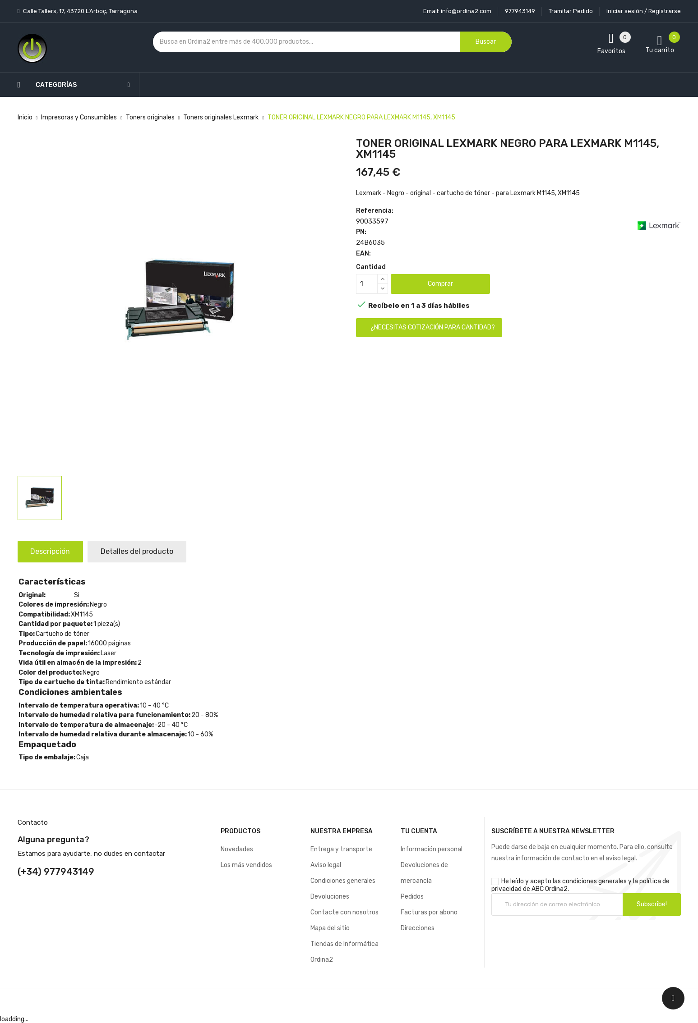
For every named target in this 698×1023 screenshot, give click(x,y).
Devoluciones (329, 896)
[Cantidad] (367, 284)
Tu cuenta (419, 831)
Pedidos (412, 896)
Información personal (431, 849)
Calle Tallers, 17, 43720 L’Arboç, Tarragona (80, 11)
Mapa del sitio (330, 928)
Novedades (237, 849)
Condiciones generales (342, 881)
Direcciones (418, 928)
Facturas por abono (429, 912)
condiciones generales (594, 881)
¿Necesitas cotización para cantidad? (432, 327)
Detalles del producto (138, 551)
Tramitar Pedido (571, 11)
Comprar (440, 284)
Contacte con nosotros (344, 912)
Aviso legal (325, 865)
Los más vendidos (246, 865)
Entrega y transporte (341, 849)
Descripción (51, 551)
